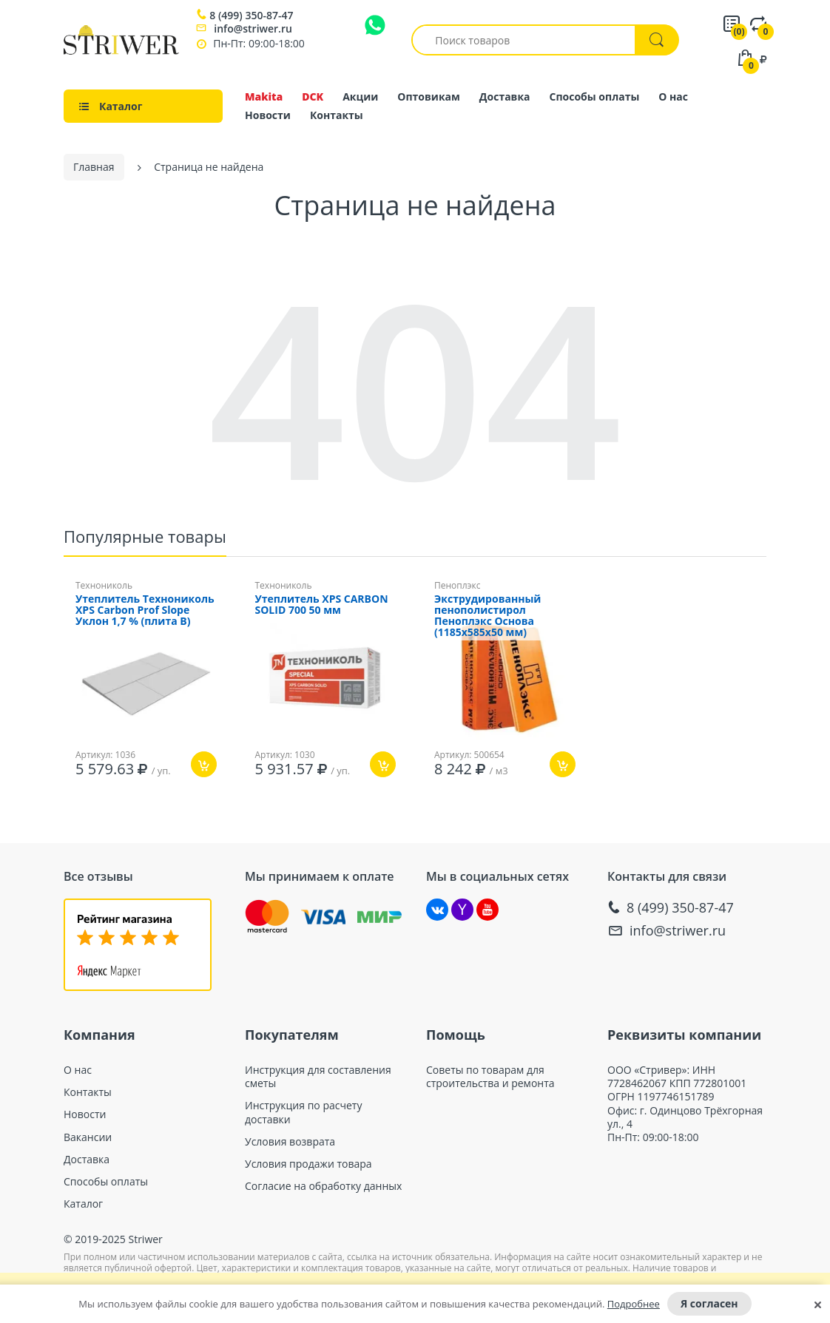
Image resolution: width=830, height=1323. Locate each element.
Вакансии (88, 1132)
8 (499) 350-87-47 (251, 15)
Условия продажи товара (308, 1159)
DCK (312, 96)
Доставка (504, 96)
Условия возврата (290, 1137)
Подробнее (633, 1303)
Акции (360, 96)
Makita (264, 96)
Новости (268, 115)
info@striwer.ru (253, 28)
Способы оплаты (595, 96)
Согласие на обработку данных (323, 1181)
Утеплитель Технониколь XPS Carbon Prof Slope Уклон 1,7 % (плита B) (145, 606)
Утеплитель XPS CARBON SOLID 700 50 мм (321, 600)
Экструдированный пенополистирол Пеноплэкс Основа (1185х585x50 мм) (487, 612)
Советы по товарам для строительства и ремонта (490, 1072)
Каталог (83, 1199)
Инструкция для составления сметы (318, 1072)
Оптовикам (428, 96)
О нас (673, 96)
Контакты (336, 115)
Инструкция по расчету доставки (303, 1107)
